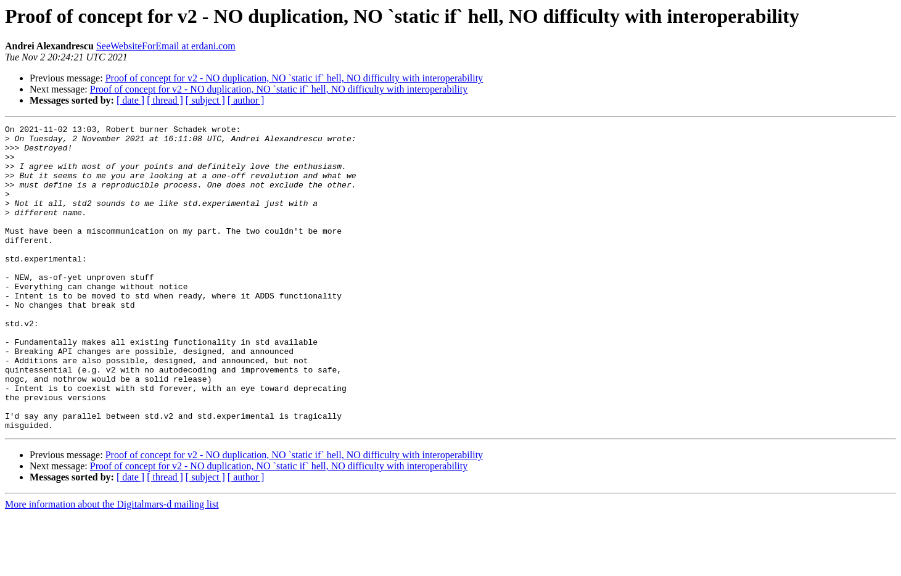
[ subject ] (205, 100)
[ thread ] (165, 100)
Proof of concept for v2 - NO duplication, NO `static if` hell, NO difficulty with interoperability (294, 78)
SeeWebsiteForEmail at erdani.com (166, 46)
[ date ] (130, 100)
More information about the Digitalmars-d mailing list (112, 565)
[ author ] (246, 100)
